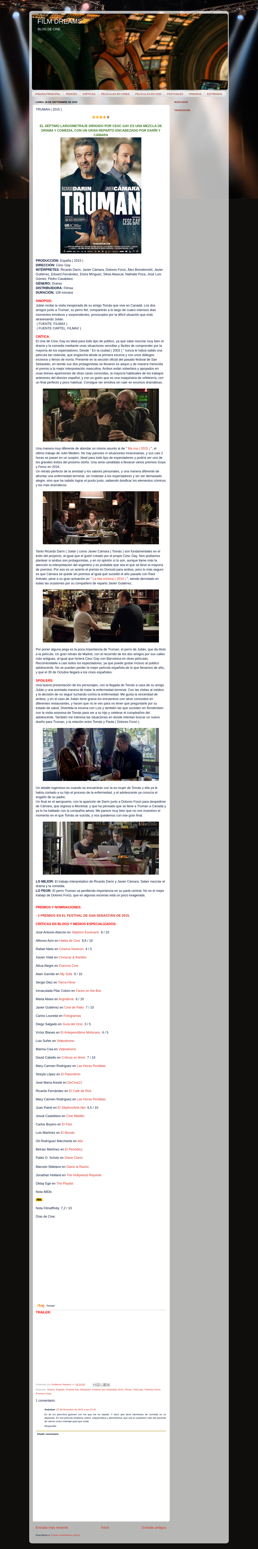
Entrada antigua (154, 1527)
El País (67, 1124)
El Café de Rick (80, 1091)
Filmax (128, 1389)
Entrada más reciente (52, 1527)
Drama (51, 1389)
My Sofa (66, 974)
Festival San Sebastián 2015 (107, 1389)
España (60, 1389)
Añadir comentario (48, 1434)
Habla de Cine (69, 940)
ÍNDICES (71, 93)
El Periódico (73, 1149)
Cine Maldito (75, 1116)
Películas (138, 1389)
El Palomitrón (70, 1074)
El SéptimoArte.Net (71, 1107)
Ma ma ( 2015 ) (139, 448)
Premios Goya (43, 1393)
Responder (50, 1426)
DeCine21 (74, 1082)
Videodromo (66, 1041)
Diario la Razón (77, 1167)
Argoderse (66, 999)
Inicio (105, 1527)
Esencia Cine (68, 966)
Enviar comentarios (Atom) (65, 1535)
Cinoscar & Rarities (73, 957)
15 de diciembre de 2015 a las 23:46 (76, 1409)
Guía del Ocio (73, 1024)
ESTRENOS (214, 93)
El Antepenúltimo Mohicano (80, 1032)
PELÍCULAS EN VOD (148, 93)
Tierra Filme (66, 982)
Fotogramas (72, 1016)
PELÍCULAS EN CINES (115, 93)
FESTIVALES (175, 93)
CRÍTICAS (89, 93)
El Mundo (68, 1132)
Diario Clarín (74, 1158)
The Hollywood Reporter (84, 1175)
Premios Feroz (153, 1389)
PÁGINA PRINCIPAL (47, 93)
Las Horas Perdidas (91, 1066)
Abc (80, 1141)
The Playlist (64, 1183)
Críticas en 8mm (73, 1057)
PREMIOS (195, 93)
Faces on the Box (89, 991)
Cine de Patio (74, 1007)
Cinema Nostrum (71, 949)
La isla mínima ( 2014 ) (109, 579)
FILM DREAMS (59, 21)
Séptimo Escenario (85, 932)
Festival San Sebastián (78, 1389)
